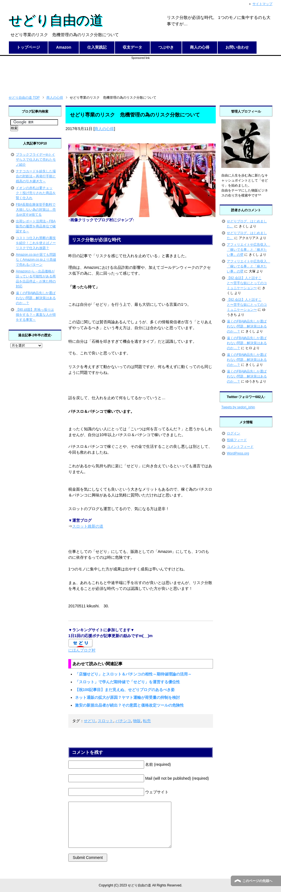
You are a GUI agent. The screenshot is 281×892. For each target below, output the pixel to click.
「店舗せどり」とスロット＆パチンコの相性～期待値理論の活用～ (133, 674)
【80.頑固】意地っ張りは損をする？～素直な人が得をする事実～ (36, 315)
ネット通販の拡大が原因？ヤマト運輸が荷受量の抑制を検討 (127, 697)
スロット (105, 721)
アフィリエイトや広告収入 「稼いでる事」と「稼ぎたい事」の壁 (248, 250)
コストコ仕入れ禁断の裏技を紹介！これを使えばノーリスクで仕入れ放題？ (36, 243)
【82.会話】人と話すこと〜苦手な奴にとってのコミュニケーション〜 (247, 283)
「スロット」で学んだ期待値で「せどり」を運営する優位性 (127, 682)
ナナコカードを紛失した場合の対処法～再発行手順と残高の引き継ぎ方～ (36, 176)
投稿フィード (237, 440)
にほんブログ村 (82, 650)
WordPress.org (238, 453)
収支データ (132, 47)
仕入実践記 (97, 47)
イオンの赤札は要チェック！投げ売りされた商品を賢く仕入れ (36, 193)
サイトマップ (262, 4)
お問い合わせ (237, 47)
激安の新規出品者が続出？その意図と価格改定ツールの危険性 (129, 705)
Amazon (63, 47)
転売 (147, 721)
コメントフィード (240, 447)
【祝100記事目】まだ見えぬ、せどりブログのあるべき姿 (125, 689)
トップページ (28, 47)
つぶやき (166, 47)
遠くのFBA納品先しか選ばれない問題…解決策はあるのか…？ (36, 298)
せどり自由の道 (56, 20)
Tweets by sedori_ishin (238, 407)
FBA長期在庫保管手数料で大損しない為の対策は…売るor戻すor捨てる (36, 210)
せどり (90, 721)
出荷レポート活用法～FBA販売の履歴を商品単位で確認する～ (36, 226)
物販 (137, 721)
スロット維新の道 (87, 526)
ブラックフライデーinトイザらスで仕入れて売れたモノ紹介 (36, 160)
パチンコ (123, 721)
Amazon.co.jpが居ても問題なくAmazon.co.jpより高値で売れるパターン (36, 260)
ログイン (233, 433)
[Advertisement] (140, 72)
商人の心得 (199, 47)
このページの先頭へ (257, 881)
